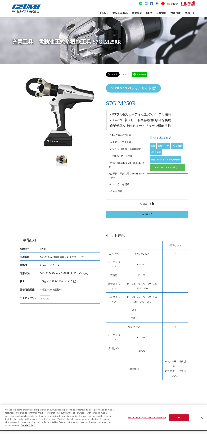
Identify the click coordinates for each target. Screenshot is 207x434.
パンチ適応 (156, 152)
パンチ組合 (177, 146)
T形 (167, 146)
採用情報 (176, 12)
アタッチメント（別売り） (167, 167)
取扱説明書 (147, 203)
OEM (149, 12)
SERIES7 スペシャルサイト (133, 88)
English (172, 3)
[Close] (201, 417)
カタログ (147, 214)
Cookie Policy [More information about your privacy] (28, 425)
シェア (125, 73)
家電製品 (137, 12)
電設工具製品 (120, 12)
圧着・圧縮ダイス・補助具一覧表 (165, 160)
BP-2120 (45, 299)
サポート (190, 12)
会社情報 (161, 12)
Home (104, 12)
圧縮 (160, 146)
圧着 (153, 146)
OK (178, 417)
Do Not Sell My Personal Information (147, 417)
